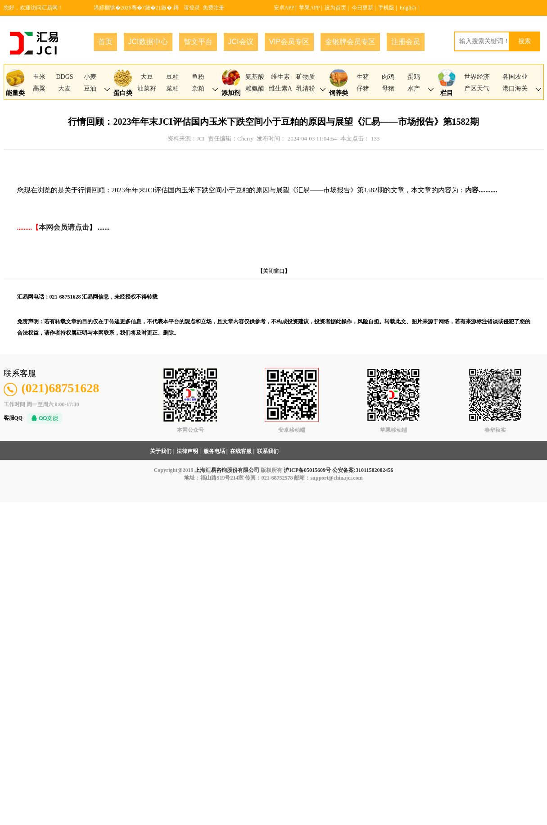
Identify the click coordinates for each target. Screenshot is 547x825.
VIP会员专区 (289, 41)
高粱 (39, 88)
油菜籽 (146, 88)
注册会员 (405, 41)
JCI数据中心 (148, 41)
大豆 (146, 76)
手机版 (386, 8)
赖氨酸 (254, 88)
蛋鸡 (413, 76)
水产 (413, 88)
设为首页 (335, 8)
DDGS (64, 76)
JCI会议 (240, 41)
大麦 (64, 88)
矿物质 (305, 76)
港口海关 (515, 88)
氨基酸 (254, 76)
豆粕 (172, 76)
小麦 (90, 76)
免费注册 (213, 8)
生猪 (363, 76)
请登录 (192, 8)
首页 (105, 41)
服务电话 (214, 451)
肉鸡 (388, 76)
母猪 (388, 88)
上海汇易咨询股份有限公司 (226, 470)
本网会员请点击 (64, 227)
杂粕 (198, 88)
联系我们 (268, 451)
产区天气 (476, 88)
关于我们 (161, 451)
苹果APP (309, 8)
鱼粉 (198, 76)
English (408, 8)
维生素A (280, 88)
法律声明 (187, 451)
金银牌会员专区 (350, 41)
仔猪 (363, 88)
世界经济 (476, 76)
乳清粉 (305, 88)
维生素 (280, 76)
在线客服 (241, 451)
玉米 (39, 76)
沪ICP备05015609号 (307, 470)
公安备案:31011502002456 (362, 470)
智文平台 (198, 41)
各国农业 (515, 76)
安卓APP (284, 8)
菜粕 (172, 88)
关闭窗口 (274, 271)
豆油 (90, 88)
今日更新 (362, 8)
